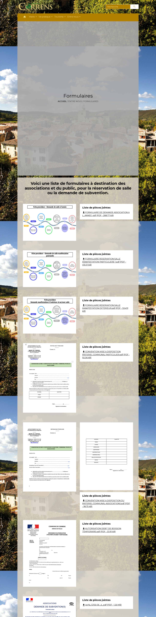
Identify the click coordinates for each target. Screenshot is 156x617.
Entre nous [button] (73, 17)
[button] (24, 17)
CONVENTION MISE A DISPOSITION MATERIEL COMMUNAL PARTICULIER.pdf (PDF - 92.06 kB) (106, 354)
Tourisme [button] (59, 17)
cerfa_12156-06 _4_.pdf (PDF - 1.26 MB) (102, 605)
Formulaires (90, 101)
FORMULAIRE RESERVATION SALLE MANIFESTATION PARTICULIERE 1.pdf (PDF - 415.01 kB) (104, 262)
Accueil (62, 101)
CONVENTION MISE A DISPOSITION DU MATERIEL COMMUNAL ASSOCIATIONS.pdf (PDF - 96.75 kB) (106, 503)
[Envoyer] (134, 6)
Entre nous (75, 101)
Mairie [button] (32, 17)
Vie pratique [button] (45, 17)
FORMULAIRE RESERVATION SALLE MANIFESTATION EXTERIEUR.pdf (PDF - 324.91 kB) (105, 308)
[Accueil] (37, 6)
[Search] (118, 6)
